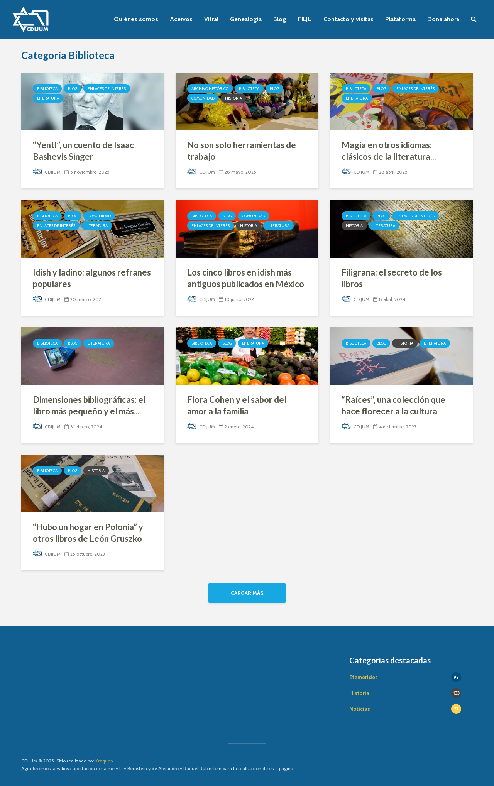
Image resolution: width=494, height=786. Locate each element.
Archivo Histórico (209, 88)
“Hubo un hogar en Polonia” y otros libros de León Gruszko (88, 533)
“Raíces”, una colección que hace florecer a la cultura (393, 405)
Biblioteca (47, 88)
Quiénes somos (136, 19)
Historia (233, 98)
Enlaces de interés (107, 88)
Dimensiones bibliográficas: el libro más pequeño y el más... (89, 405)
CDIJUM (47, 172)
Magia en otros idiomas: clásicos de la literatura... (389, 151)
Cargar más (247, 593)
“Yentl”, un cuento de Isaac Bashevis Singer (83, 151)
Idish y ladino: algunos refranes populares (92, 278)
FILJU (305, 19)
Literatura (48, 98)
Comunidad (203, 98)
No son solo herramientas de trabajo (241, 151)
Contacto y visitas (348, 19)
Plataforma (400, 19)
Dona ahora (443, 19)
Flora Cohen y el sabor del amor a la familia (236, 405)
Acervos (181, 19)
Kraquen (104, 761)
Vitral (211, 19)
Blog (279, 19)
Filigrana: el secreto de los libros (392, 278)
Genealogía (246, 19)
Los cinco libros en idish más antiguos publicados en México (245, 278)
